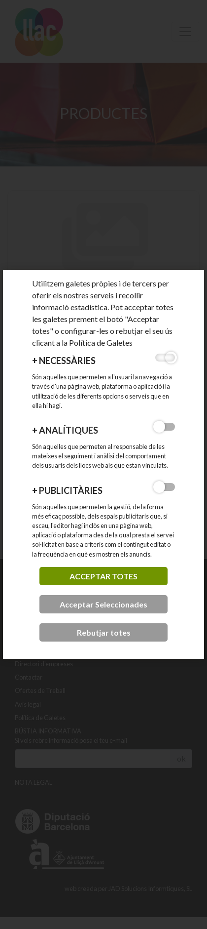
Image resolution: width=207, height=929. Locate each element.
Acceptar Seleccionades (103, 604)
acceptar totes (103, 576)
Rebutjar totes (104, 632)
